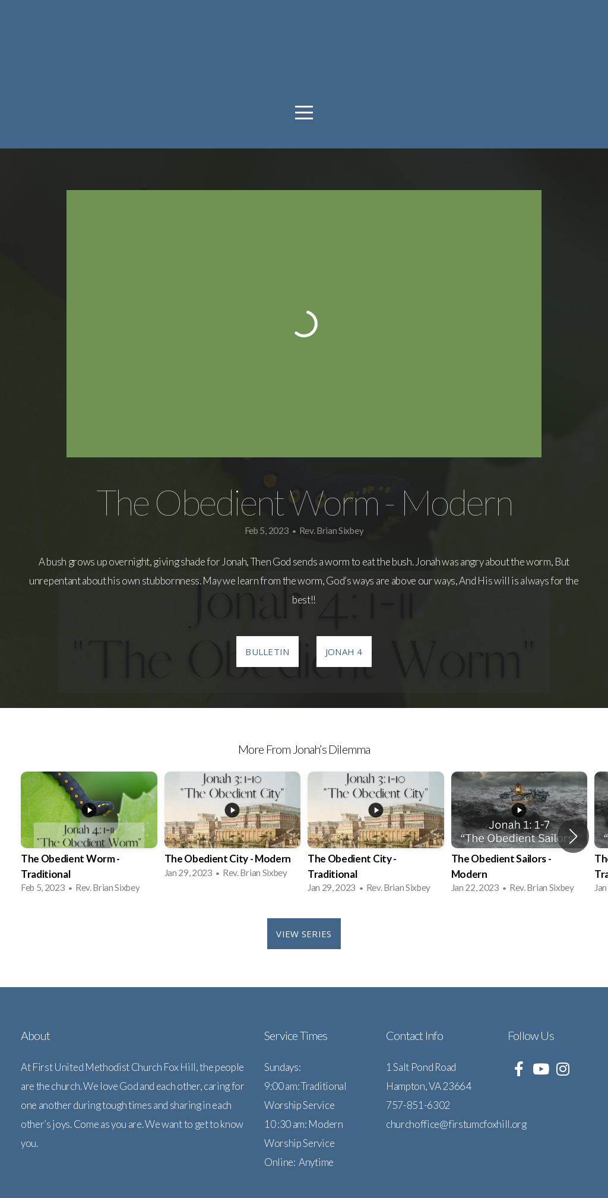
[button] (573, 836)
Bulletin (267, 652)
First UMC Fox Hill (304, 82)
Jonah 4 (344, 652)
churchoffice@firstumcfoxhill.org (456, 1124)
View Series (303, 934)
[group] (89, 836)
